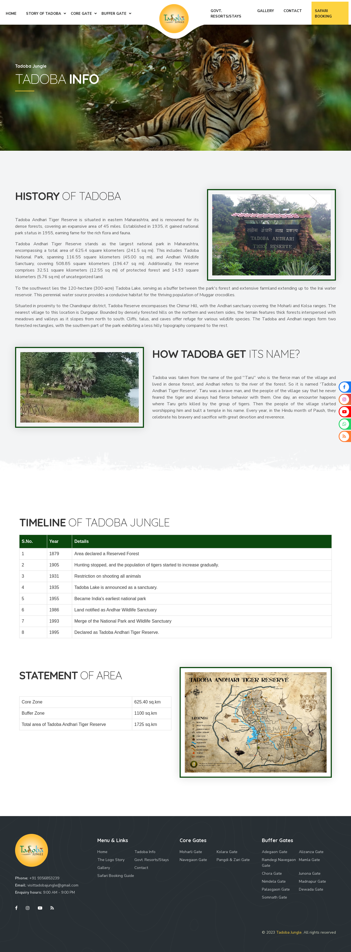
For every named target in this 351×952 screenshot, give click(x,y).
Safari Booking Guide (115, 875)
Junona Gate (310, 873)
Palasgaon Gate (276, 889)
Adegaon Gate (274, 851)
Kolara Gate (227, 851)
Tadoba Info (144, 851)
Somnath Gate (274, 897)
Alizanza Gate (311, 851)
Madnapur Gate (312, 881)
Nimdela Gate (274, 881)
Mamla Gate (309, 859)
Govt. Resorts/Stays (151, 859)
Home (102, 851)
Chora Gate (272, 873)
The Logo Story (110, 859)
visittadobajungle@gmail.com (52, 885)
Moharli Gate (191, 851)
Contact (141, 867)
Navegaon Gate (193, 859)
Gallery (103, 867)
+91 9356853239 (44, 878)
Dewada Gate (311, 889)
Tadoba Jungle (289, 932)
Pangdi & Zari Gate (233, 859)
